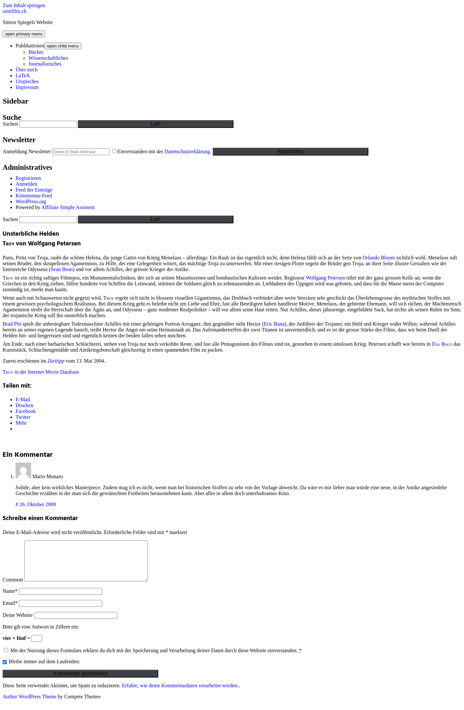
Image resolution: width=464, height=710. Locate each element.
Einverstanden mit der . (162, 151)
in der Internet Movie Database (41, 372)
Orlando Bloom (379, 257)
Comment (13, 587)
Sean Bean (62, 269)
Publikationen (30, 45)
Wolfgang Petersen (325, 277)
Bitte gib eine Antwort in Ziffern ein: (41, 634)
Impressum (27, 87)
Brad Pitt (12, 324)
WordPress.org (31, 201)
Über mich (27, 69)
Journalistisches (45, 64)
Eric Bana (274, 324)
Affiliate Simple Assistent (68, 207)
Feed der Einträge (34, 190)
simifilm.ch (14, 11)
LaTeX (23, 75)
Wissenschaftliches (48, 58)
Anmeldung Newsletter (27, 151)
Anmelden (26, 184)
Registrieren (28, 178)
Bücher (36, 52)
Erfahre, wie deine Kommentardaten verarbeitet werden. (180, 693)
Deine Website (18, 623)
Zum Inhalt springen (24, 5)
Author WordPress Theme (29, 704)
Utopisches (27, 81)
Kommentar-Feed (34, 195)
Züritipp (55, 361)
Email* (10, 611)
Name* (10, 599)
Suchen (10, 124)
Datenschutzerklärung (187, 151)
